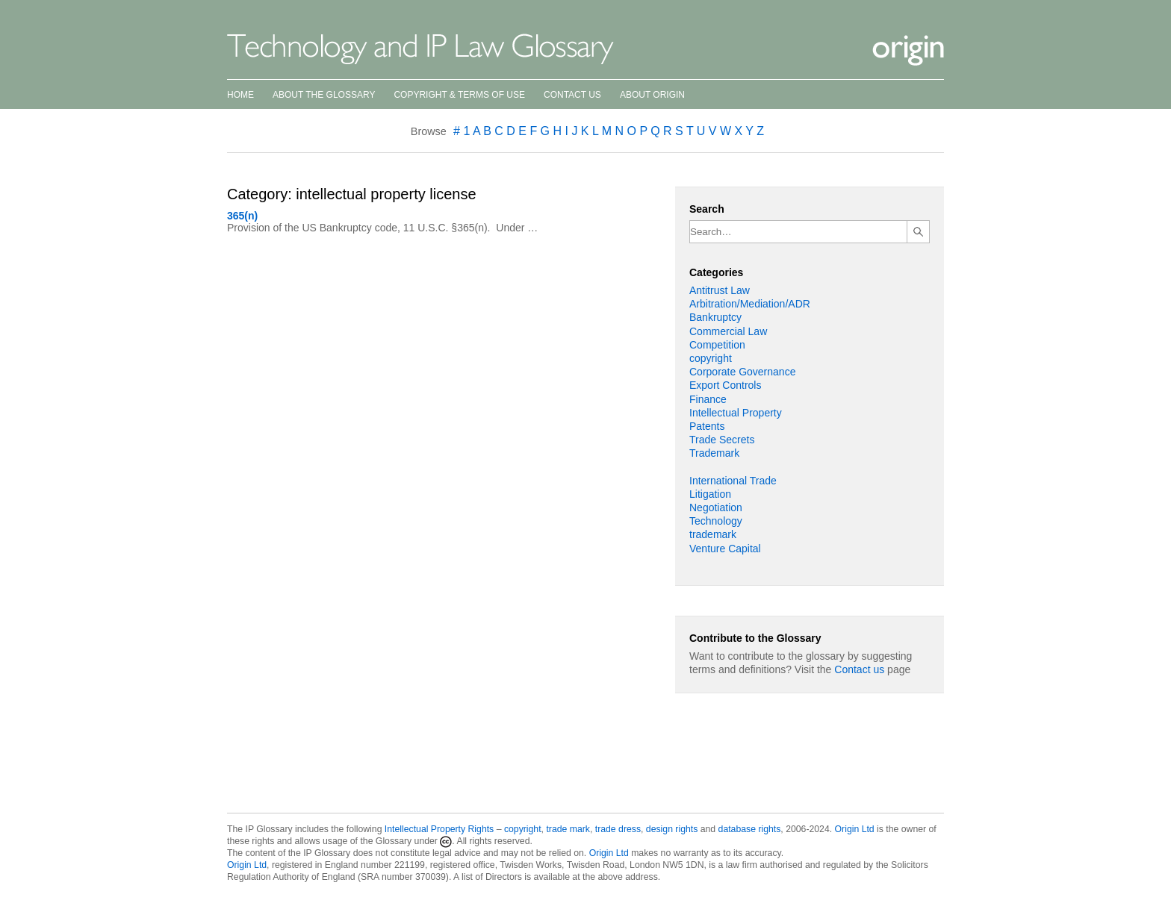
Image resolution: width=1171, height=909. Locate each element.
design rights (672, 829)
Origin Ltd (855, 829)
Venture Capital (725, 549)
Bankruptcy (715, 317)
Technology (715, 521)
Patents (706, 426)
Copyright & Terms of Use (459, 95)
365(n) (242, 216)
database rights (749, 829)
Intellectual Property (735, 413)
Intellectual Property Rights (439, 829)
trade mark (568, 829)
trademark (712, 534)
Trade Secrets (721, 440)
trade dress (618, 829)
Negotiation (715, 507)
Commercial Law (728, 331)
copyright (710, 358)
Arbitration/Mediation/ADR (749, 304)
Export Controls (725, 385)
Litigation (710, 494)
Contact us (859, 669)
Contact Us (572, 95)
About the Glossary (324, 95)
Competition (717, 345)
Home (240, 95)
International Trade (733, 481)
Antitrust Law (719, 290)
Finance (708, 399)
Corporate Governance (742, 372)
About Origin (652, 95)
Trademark (714, 453)
